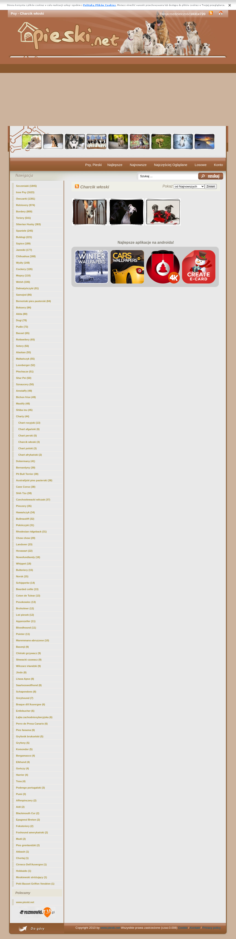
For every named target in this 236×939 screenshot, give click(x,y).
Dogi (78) (21, 320)
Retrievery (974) (25, 205)
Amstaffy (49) (24, 390)
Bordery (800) (24, 211)
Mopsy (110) (23, 275)
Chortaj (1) (22, 858)
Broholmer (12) (25, 608)
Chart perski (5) (27, 435)
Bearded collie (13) (27, 589)
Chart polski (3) (27, 448)
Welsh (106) (23, 282)
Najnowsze (138, 165)
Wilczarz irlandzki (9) (28, 666)
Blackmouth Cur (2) (27, 813)
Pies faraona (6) (25, 730)
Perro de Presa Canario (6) (32, 723)
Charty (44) (22, 416)
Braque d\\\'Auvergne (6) (30, 704)
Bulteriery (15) (24, 570)
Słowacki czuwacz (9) (28, 659)
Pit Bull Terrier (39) (27, 474)
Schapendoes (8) (26, 691)
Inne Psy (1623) (25, 192)
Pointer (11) (23, 634)
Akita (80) (21, 314)
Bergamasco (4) (25, 755)
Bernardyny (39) (25, 467)
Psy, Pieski (93, 165)
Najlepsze (114, 165)
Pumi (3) (21, 794)
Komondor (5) (24, 749)
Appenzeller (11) (25, 621)
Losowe (201, 165)
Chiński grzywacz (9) (28, 653)
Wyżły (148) (23, 262)
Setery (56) (22, 346)
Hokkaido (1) (23, 870)
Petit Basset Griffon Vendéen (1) (35, 883)
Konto (218, 165)
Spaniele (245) (24, 230)
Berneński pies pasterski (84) (33, 301)
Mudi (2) (21, 838)
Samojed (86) (24, 294)
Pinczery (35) (24, 506)
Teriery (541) (23, 218)
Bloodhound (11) (26, 627)
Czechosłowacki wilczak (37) (33, 499)
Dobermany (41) (25, 461)
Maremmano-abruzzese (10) (32, 640)
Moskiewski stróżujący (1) (31, 877)
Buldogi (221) (24, 237)
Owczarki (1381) (25, 198)
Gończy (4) (22, 768)
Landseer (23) (24, 544)
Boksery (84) (23, 307)
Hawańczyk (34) (25, 512)
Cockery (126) (24, 269)
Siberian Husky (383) (28, 224)
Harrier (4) (22, 774)
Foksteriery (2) (24, 826)
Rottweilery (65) (25, 339)
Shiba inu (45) (24, 410)
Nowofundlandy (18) (28, 557)
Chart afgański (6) (29, 429)
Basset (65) (23, 333)
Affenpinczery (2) (26, 800)
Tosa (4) (20, 781)
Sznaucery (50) (25, 384)
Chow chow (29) (25, 538)
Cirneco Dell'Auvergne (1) (31, 864)
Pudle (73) (22, 326)
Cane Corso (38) (25, 486)
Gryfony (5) (23, 742)
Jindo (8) (21, 672)
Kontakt (195, 927)
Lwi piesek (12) (25, 614)
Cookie (182, 927)
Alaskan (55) (23, 352)
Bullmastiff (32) (25, 518)
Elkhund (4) (23, 762)
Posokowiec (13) (26, 602)
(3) (29, 442)
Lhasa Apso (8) (25, 678)
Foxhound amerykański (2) (32, 832)
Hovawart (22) (24, 550)
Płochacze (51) (24, 371)
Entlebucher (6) (25, 710)
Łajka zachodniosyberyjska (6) (34, 717)
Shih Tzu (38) (24, 493)
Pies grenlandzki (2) (28, 845)
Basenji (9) (22, 646)
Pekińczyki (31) (25, 525)
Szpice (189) (23, 243)
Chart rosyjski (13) (29, 422)
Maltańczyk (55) (25, 358)
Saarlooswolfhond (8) (29, 685)
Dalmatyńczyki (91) (27, 288)
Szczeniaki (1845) (26, 186)
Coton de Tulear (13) (28, 595)
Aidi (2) (20, 806)
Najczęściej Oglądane (170, 165)
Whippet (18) (23, 563)
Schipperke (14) (25, 582)
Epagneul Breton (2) (28, 819)
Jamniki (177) (24, 250)
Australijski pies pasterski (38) (34, 480)
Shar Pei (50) (23, 378)
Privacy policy (212, 927)
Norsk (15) (22, 576)
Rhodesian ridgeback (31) (31, 531)
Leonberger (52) (25, 365)
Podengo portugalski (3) (30, 787)
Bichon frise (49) (26, 397)
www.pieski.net (25, 902)
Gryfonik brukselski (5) (29, 736)
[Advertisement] (118, 92)
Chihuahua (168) (26, 256)
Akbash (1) (22, 851)
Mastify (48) (23, 403)
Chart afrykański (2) (30, 454)
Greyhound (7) (24, 698)
